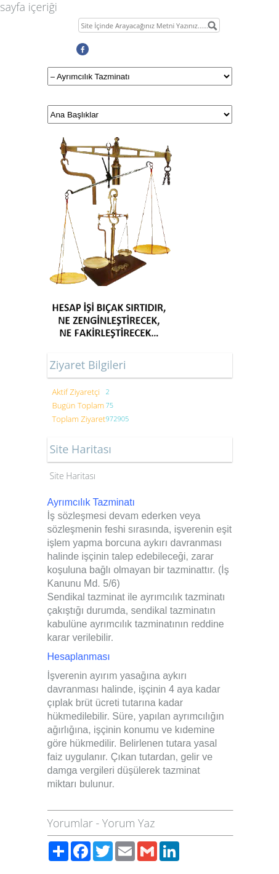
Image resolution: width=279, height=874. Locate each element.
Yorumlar (70, 823)
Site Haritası (73, 476)
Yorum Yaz (128, 823)
